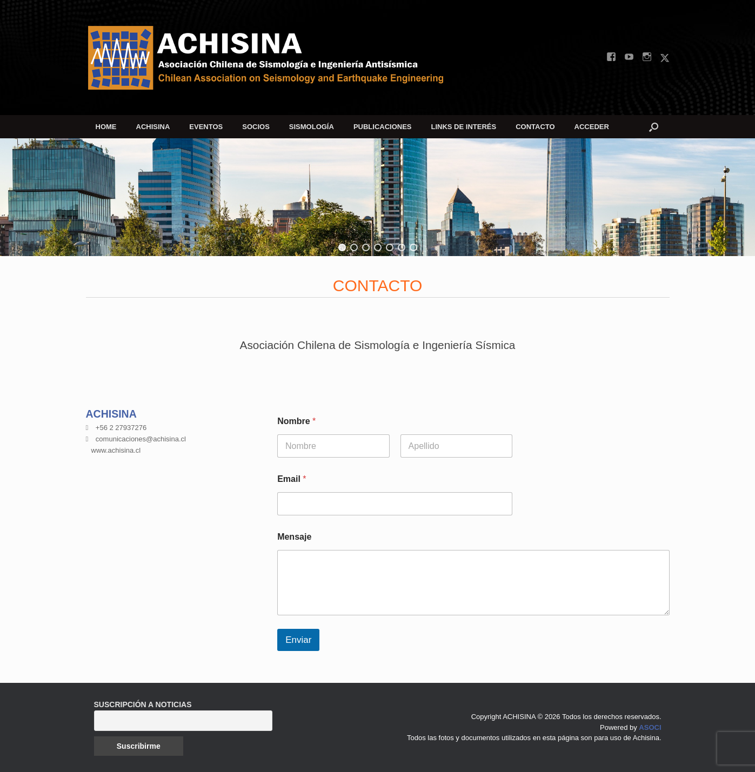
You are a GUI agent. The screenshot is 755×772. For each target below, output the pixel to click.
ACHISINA (153, 127)
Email (291, 479)
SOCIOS (256, 127)
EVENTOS (206, 127)
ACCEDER (591, 127)
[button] (654, 126)
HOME (106, 127)
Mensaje (294, 536)
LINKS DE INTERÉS (464, 127)
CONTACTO (535, 127)
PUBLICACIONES (382, 127)
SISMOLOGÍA (311, 127)
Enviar (298, 640)
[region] (377, 197)
